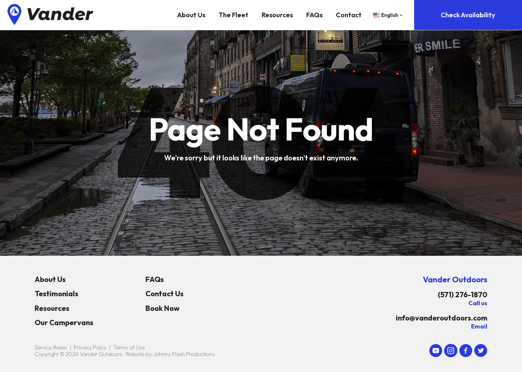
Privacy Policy (90, 347)
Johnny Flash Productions (184, 354)
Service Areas (51, 347)
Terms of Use (129, 347)
